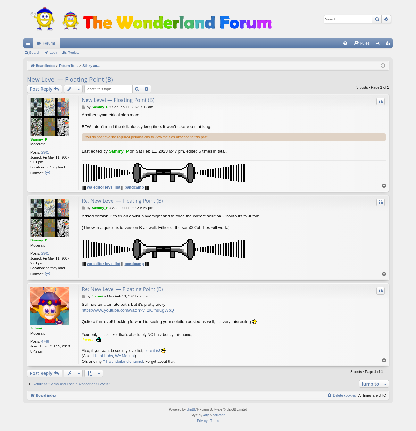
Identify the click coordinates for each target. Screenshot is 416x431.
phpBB (191, 409)
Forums (49, 43)
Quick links (29, 44)
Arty (206, 415)
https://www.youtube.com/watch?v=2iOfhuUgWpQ (128, 310)
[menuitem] (345, 43)
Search (34, 52)
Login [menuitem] (379, 44)
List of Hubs (103, 356)
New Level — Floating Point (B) (70, 79)
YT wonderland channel (123, 361)
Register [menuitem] (389, 44)
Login (54, 52)
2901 (45, 152)
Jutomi (36, 328)
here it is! (152, 350)
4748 (45, 341)
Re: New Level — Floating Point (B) (122, 201)
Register (74, 52)
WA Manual (125, 356)
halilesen (218, 415)
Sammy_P (38, 139)
